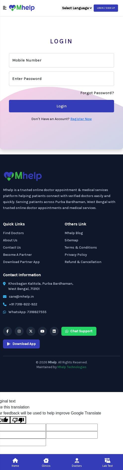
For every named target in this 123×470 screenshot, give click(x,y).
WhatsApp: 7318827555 (27, 312)
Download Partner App (21, 262)
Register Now (81, 119)
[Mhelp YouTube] (42, 331)
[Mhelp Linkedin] (54, 331)
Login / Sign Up (106, 7)
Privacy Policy (76, 255)
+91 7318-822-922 (23, 304)
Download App (21, 344)
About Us (10, 240)
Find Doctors (13, 233)
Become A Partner (17, 255)
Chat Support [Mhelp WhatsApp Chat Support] (78, 331)
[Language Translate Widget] (77, 8)
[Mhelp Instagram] (19, 331)
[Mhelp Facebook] (7, 331)
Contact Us (12, 247)
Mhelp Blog (74, 233)
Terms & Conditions (81, 247)
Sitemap (71, 240)
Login (61, 106)
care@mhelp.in (21, 296)
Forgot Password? (97, 92)
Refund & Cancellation (83, 262)
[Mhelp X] (30, 331)
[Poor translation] (18, 420)
